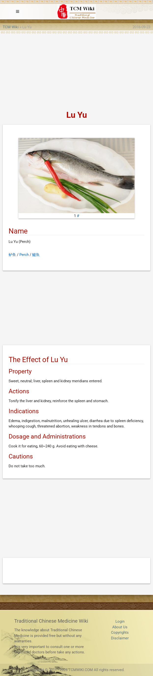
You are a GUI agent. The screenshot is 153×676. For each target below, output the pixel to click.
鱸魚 (36, 254)
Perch (24, 254)
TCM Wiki (11, 27)
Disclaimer (120, 638)
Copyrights (120, 632)
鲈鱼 (12, 254)
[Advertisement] (76, 70)
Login (120, 621)
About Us (119, 627)
